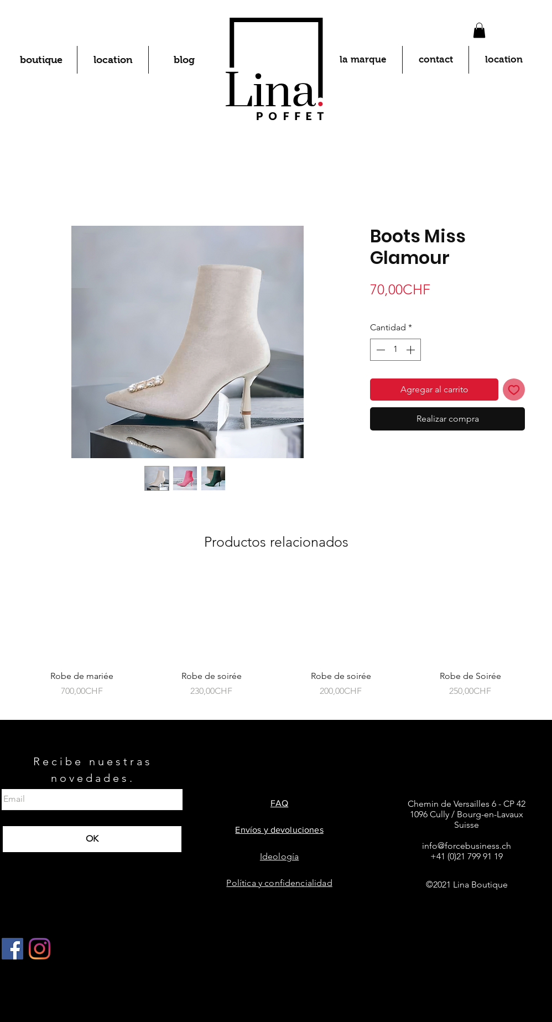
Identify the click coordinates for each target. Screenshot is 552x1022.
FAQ (279, 803)
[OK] (92, 839)
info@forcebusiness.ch (466, 846)
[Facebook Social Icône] (12, 948)
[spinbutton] (395, 349)
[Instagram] (39, 948)
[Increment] (411, 349)
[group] (276, 641)
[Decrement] (379, 349)
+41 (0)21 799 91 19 (466, 856)
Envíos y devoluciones (279, 829)
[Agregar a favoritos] (514, 389)
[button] (479, 30)
